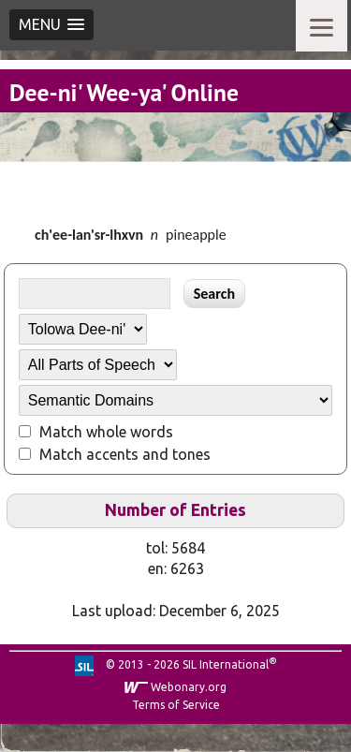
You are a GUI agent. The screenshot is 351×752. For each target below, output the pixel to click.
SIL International (226, 664)
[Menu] (321, 26)
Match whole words (106, 431)
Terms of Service (176, 705)
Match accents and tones (125, 454)
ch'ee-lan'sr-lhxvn (89, 234)
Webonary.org (189, 687)
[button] (51, 24)
